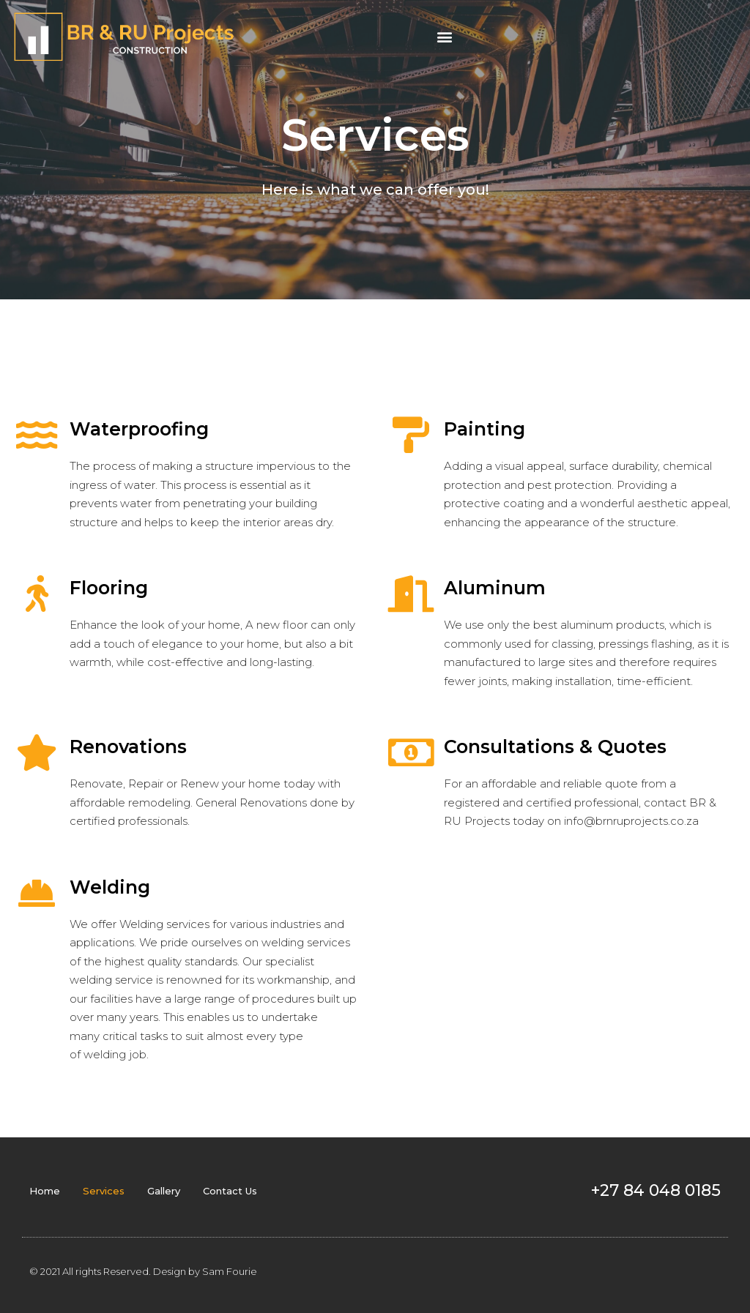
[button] (444, 37)
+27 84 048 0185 (656, 1190)
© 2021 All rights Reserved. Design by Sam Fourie (143, 1271)
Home (44, 1191)
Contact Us (230, 1191)
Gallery (163, 1191)
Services (104, 1191)
